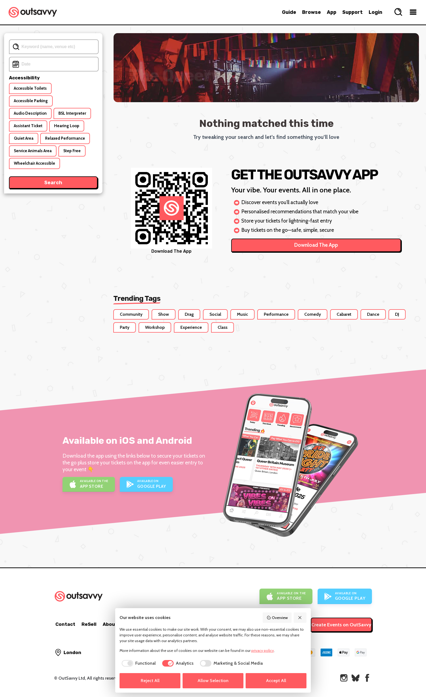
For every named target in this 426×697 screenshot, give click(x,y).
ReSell (89, 624)
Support (352, 12)
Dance (373, 314)
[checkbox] (138, 663)
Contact (65, 624)
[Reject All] (300, 617)
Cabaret (344, 314)
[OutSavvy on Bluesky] (355, 678)
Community (131, 314)
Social (215, 314)
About (110, 624)
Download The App (316, 245)
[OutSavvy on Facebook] (367, 678)
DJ (397, 314)
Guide (289, 12)
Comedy (312, 314)
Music (242, 314)
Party (124, 327)
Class (222, 327)
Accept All (276, 680)
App (331, 12)
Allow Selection (213, 680)
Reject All (150, 680)
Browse (311, 12)
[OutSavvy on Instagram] (344, 678)
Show (163, 314)
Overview (277, 617)
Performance (276, 314)
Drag (189, 314)
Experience (191, 327)
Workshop (155, 327)
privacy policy (262, 650)
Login (375, 12)
